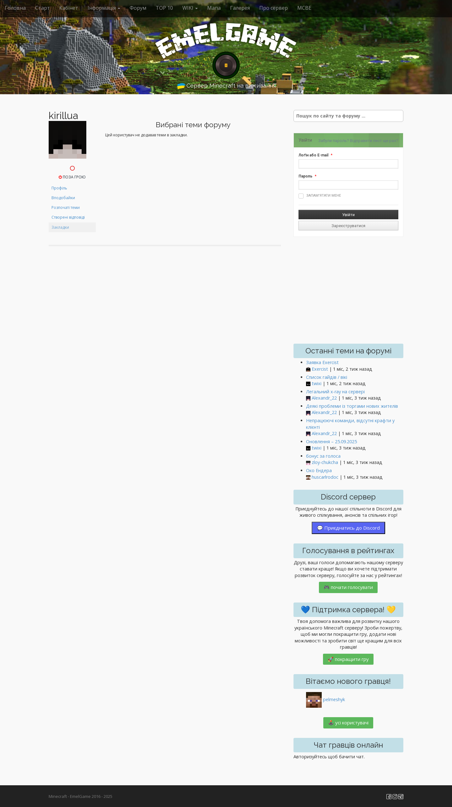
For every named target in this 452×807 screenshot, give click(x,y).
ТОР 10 (164, 7)
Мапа (214, 7)
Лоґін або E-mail (313, 155)
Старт (42, 7)
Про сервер (273, 7)
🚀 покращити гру (348, 659)
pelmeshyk (334, 699)
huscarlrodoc (325, 477)
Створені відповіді (68, 217)
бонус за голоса (323, 456)
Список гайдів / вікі (326, 377)
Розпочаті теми (65, 207)
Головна (15, 7)
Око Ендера (319, 470)
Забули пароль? (333, 140)
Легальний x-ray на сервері (335, 392)
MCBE (304, 7)
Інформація (104, 7)
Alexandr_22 (324, 398)
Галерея (240, 7)
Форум (138, 7)
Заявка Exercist (322, 362)
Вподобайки (63, 197)
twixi (316, 383)
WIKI (190, 7)
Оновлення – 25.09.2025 (331, 441)
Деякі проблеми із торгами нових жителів (352, 406)
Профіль (59, 188)
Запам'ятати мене (320, 196)
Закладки (60, 227)
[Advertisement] (348, 290)
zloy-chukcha (325, 462)
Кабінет (68, 7)
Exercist (320, 369)
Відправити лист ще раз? (374, 140)
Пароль (305, 176)
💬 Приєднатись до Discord (348, 528)
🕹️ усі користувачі (348, 722)
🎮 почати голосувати (348, 587)
